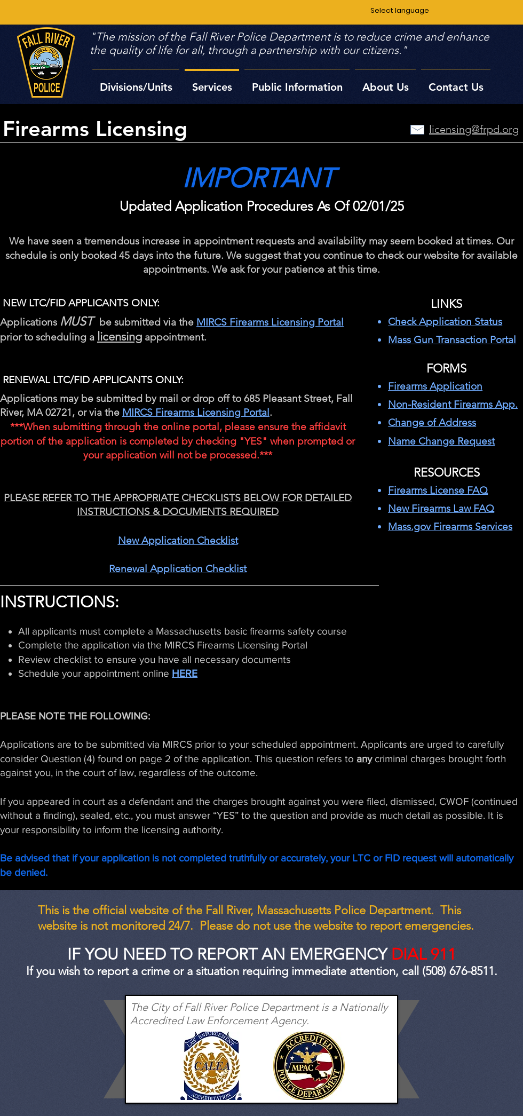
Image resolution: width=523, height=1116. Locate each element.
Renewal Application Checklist (178, 569)
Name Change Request (441, 441)
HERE (184, 673)
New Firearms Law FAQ (441, 508)
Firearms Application (435, 386)
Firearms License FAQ (438, 490)
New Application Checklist (178, 540)
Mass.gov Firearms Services (450, 526)
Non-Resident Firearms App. (453, 404)
